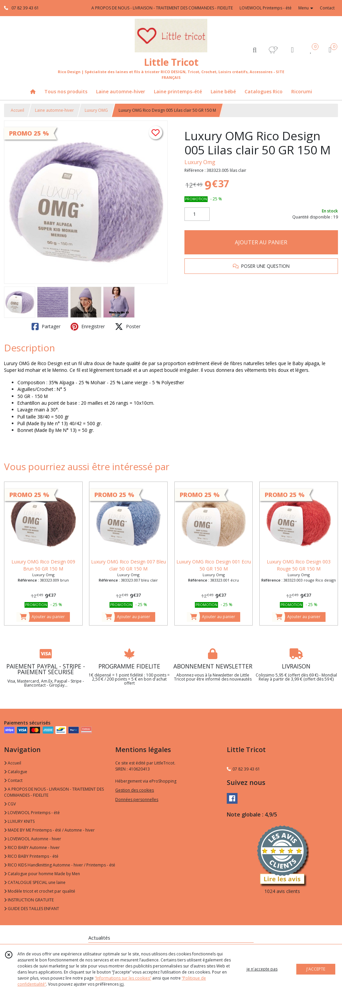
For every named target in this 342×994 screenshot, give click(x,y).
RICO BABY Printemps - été (31, 856)
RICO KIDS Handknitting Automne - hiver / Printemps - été (59, 865)
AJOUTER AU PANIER (261, 242)
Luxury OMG (96, 110)
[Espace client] (292, 49)
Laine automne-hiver (54, 110)
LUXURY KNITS (19, 821)
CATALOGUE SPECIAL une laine (35, 882)
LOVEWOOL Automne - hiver (32, 839)
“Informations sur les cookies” (123, 978)
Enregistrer (88, 326)
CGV (10, 804)
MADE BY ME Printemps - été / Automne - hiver (49, 830)
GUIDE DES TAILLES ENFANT (31, 908)
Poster (127, 326)
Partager (46, 326)
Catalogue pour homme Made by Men (42, 874)
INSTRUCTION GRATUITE (29, 900)
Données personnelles (136, 799)
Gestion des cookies (134, 790)
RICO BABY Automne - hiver (32, 847)
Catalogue (15, 772)
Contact (327, 8)
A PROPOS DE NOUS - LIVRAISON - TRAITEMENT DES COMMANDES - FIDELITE (54, 792)
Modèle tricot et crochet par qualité (39, 891)
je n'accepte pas (262, 969)
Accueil (17, 110)
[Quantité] (197, 214)
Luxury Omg (199, 162)
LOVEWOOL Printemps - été (32, 812)
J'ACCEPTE (315, 969)
